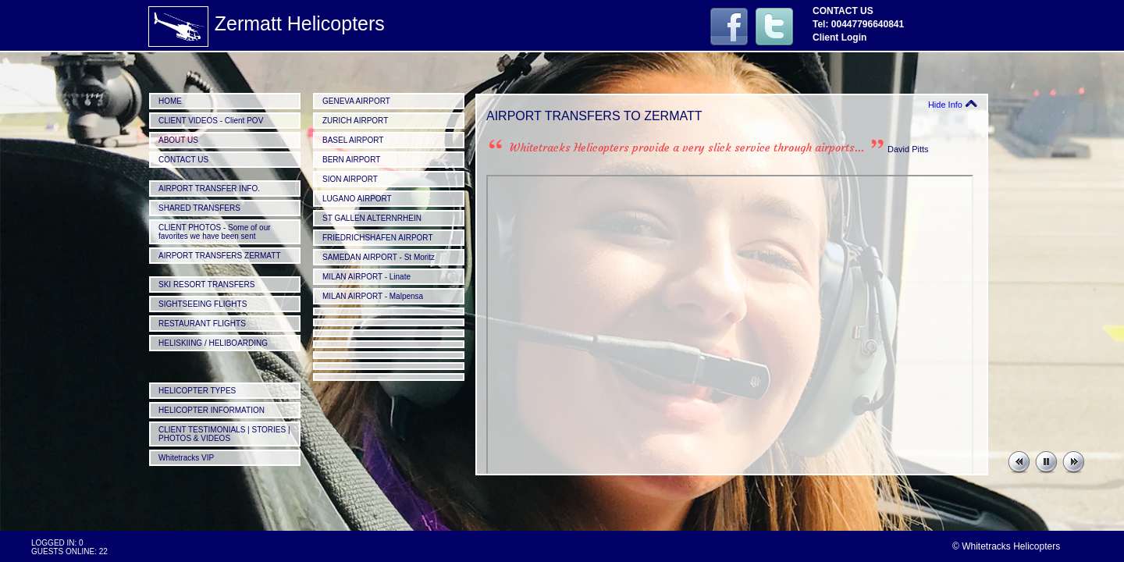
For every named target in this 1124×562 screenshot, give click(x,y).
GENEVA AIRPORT (356, 101)
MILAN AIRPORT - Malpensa (372, 296)
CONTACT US (183, 159)
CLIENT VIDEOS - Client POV (210, 120)
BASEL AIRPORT (352, 140)
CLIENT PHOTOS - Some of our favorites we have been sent (214, 231)
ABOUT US (178, 140)
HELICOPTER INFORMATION (211, 410)
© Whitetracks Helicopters (1006, 546)
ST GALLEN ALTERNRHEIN (372, 218)
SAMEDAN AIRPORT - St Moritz (378, 257)
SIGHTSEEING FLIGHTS (202, 304)
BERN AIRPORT (351, 159)
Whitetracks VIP (186, 458)
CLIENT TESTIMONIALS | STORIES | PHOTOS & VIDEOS (224, 434)
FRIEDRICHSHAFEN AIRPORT (377, 237)
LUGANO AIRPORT (357, 198)
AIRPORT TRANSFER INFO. (209, 188)
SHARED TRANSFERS (199, 208)
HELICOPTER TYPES (197, 390)
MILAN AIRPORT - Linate (366, 276)
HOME (170, 101)
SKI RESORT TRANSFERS (206, 284)
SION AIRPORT (350, 179)
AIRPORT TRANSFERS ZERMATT (219, 255)
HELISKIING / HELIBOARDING (213, 343)
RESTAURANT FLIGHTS (202, 323)
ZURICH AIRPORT (355, 120)
